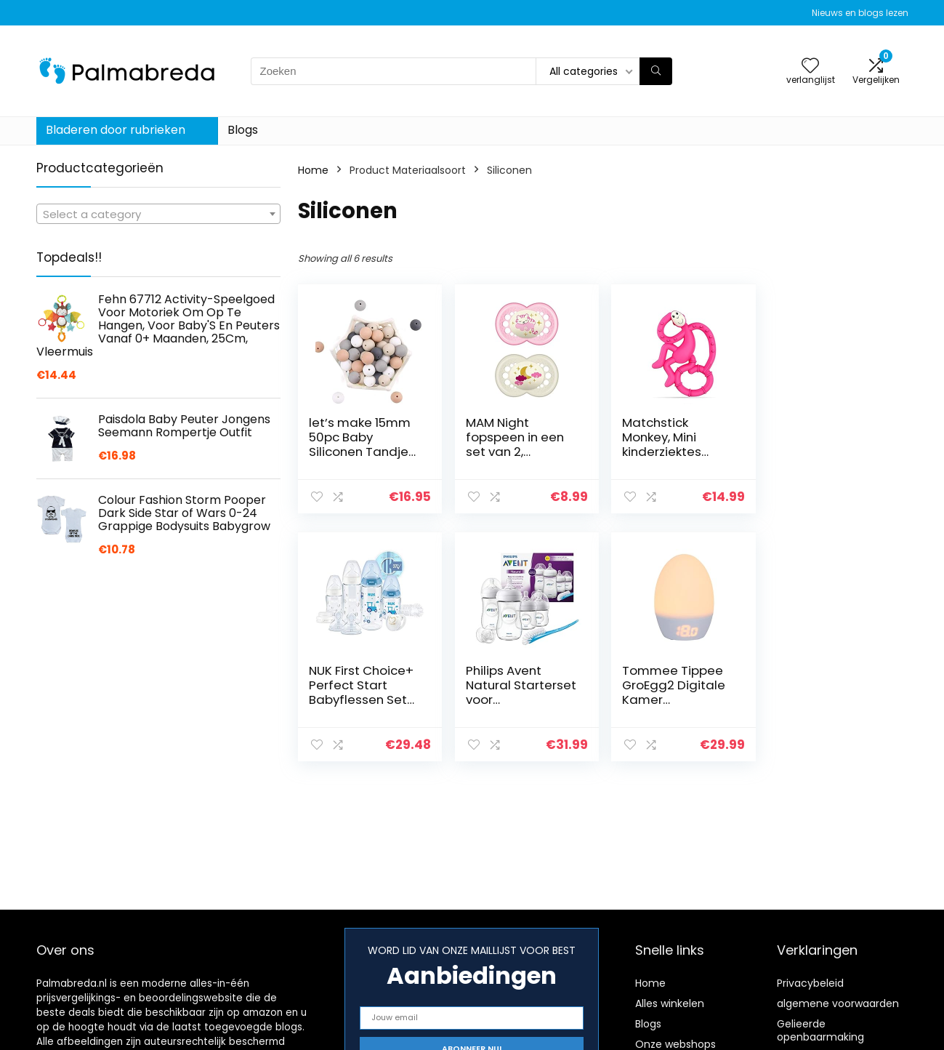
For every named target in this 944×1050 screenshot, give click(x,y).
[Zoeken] (656, 71)
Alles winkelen (669, 1003)
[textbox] (158, 214)
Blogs (242, 129)
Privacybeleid (810, 983)
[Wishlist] (810, 67)
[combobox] (158, 214)
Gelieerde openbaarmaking (820, 1030)
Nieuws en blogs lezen (860, 13)
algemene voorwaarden (838, 1003)
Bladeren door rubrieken (115, 129)
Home (313, 170)
